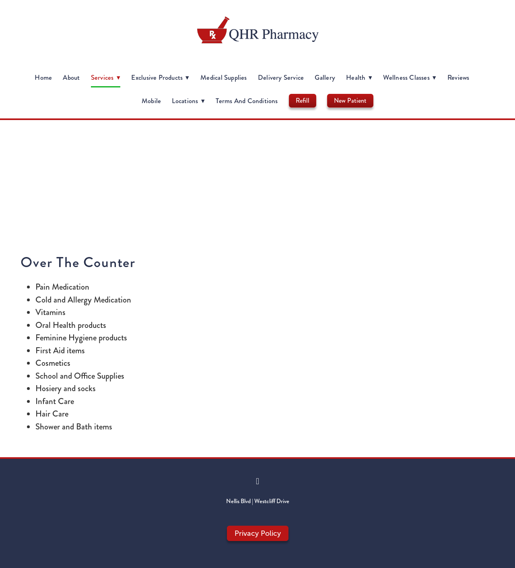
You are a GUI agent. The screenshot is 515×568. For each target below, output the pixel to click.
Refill (302, 100)
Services (106, 77)
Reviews (458, 77)
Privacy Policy (258, 533)
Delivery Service (281, 77)
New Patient (350, 100)
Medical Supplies (223, 77)
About (71, 77)
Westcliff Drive (271, 501)
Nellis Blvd (238, 501)
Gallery (325, 77)
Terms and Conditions (247, 101)
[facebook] (257, 481)
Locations (188, 101)
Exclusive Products (160, 77)
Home (43, 77)
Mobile (151, 101)
